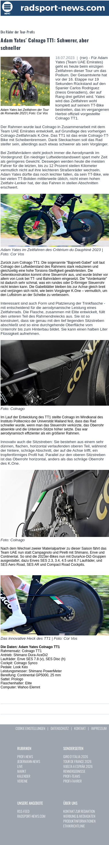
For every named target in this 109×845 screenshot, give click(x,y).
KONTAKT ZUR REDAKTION (79, 811)
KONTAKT (80, 728)
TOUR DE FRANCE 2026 (77, 761)
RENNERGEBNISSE (74, 771)
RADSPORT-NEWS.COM (31, 816)
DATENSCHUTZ (60, 728)
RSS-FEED (23, 811)
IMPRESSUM (99, 728)
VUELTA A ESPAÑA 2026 (78, 766)
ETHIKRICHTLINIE (74, 825)
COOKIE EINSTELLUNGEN (30, 728)
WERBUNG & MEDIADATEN (79, 816)
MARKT (21, 771)
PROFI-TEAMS (71, 776)
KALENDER (23, 776)
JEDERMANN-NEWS (28, 761)
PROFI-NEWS (25, 756)
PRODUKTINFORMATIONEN (79, 821)
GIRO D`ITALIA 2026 (75, 756)
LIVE (20, 766)
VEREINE (22, 780)
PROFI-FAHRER (72, 780)
